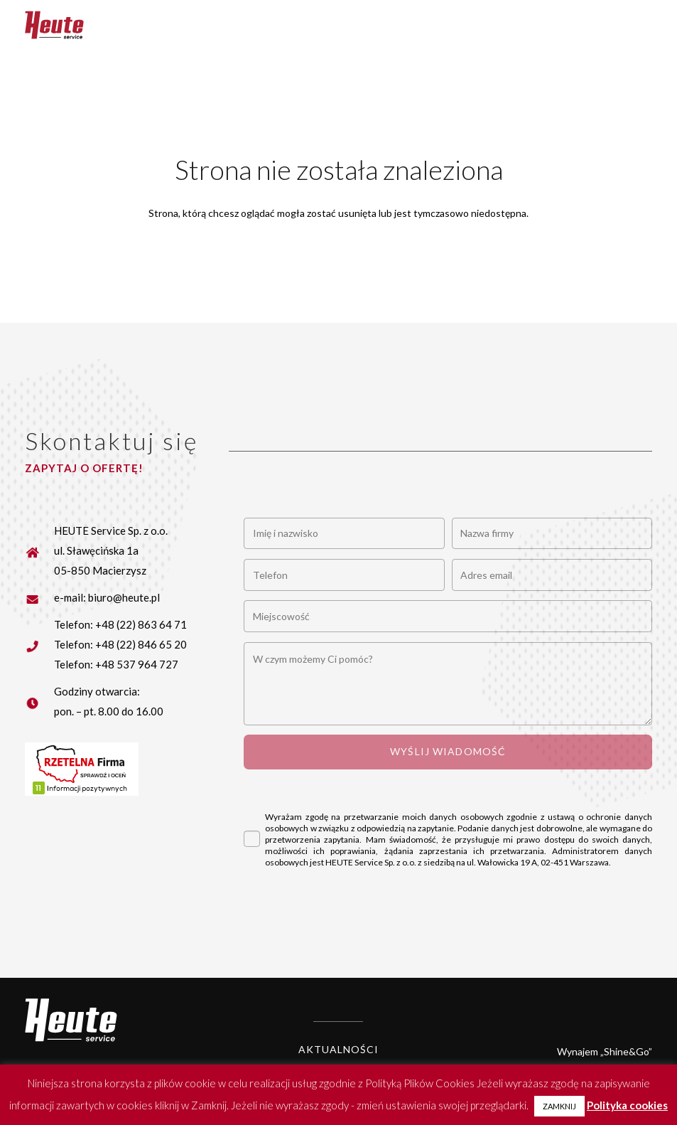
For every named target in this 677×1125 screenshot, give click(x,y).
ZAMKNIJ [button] (559, 1106)
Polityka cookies (627, 1105)
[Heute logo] (54, 25)
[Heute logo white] (71, 1020)
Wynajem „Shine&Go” (604, 1051)
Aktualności (338, 1049)
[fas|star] (39, 597)
